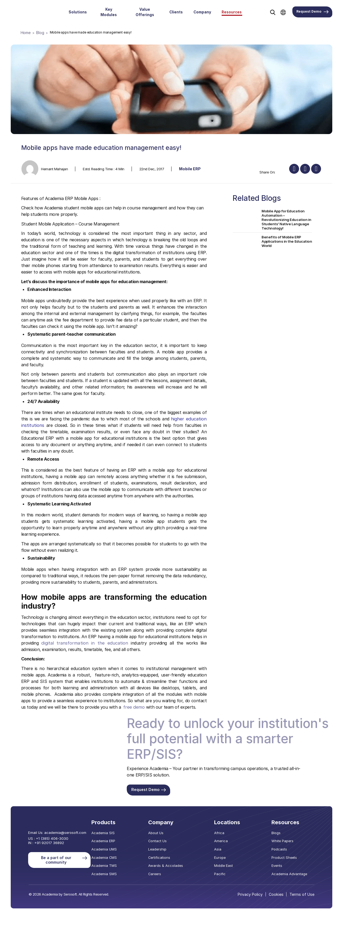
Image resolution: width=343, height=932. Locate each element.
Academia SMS (111, 873)
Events (280, 866)
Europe (223, 858)
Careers (161, 873)
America (224, 843)
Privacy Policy (253, 894)
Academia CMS (111, 858)
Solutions (78, 12)
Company (202, 12)
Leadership (163, 850)
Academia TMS (111, 866)
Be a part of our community (64, 858)
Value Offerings (145, 12)
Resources (232, 12)
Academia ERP (111, 843)
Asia (221, 850)
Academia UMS (111, 850)
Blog (38, 32)
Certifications (165, 858)
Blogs (279, 835)
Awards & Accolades (171, 866)
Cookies (278, 894)
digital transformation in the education (77, 642)
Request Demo (312, 11)
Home (25, 32)
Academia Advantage (291, 873)
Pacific (223, 873)
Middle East (226, 866)
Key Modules (108, 12)
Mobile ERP (189, 168)
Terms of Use (303, 894)
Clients (176, 12)
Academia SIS (110, 835)
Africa (222, 835)
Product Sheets (287, 858)
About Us (162, 835)
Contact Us (164, 843)
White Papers (285, 843)
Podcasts (282, 850)
